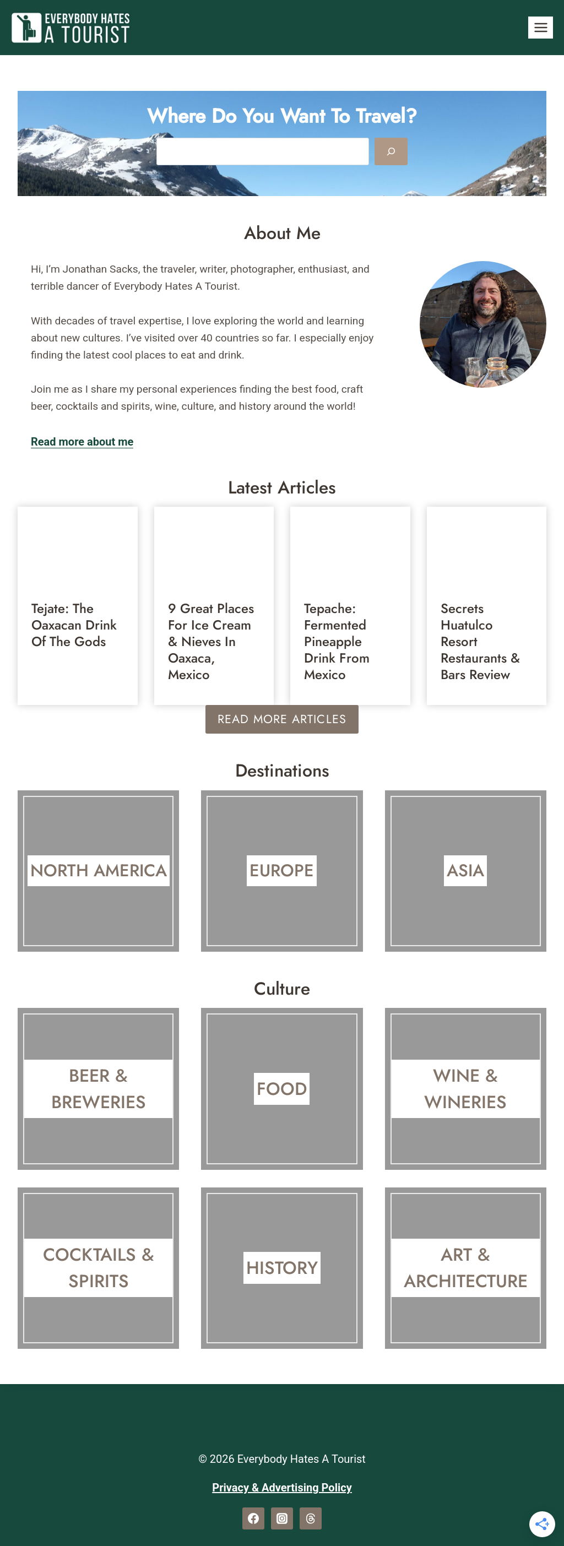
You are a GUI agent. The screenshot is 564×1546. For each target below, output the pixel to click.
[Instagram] (282, 1518)
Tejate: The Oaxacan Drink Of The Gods (74, 625)
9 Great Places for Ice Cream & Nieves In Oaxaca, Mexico (211, 641)
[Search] (391, 151)
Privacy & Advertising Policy (281, 1487)
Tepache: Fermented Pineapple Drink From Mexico (337, 641)
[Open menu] (540, 27)
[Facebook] (253, 1518)
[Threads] (311, 1518)
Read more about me (82, 441)
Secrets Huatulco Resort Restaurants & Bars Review (480, 641)
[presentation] (78, 547)
